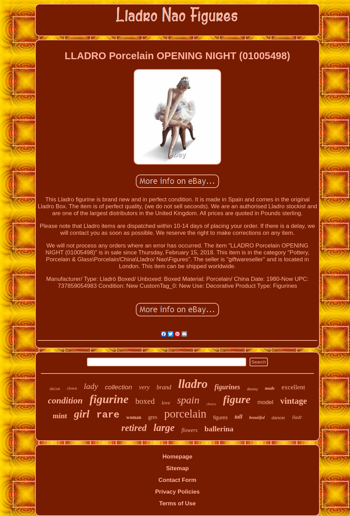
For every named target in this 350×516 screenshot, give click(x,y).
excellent (293, 387)
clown (72, 388)
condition (65, 401)
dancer (278, 417)
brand (163, 387)
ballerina (219, 428)
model (265, 402)
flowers (190, 430)
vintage (293, 401)
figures (220, 417)
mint (60, 416)
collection (118, 387)
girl (81, 414)
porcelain (185, 414)
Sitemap (177, 468)
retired (134, 428)
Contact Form (177, 480)
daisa (55, 389)
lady (91, 386)
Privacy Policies (177, 491)
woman (133, 417)
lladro (193, 384)
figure (237, 399)
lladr (297, 417)
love (166, 403)
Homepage (178, 456)
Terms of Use (177, 503)
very (144, 387)
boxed (145, 401)
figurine (108, 399)
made (270, 388)
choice (211, 404)
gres (152, 417)
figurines (227, 387)
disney (252, 389)
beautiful (257, 417)
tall (238, 416)
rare (107, 415)
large (163, 427)
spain (188, 400)
